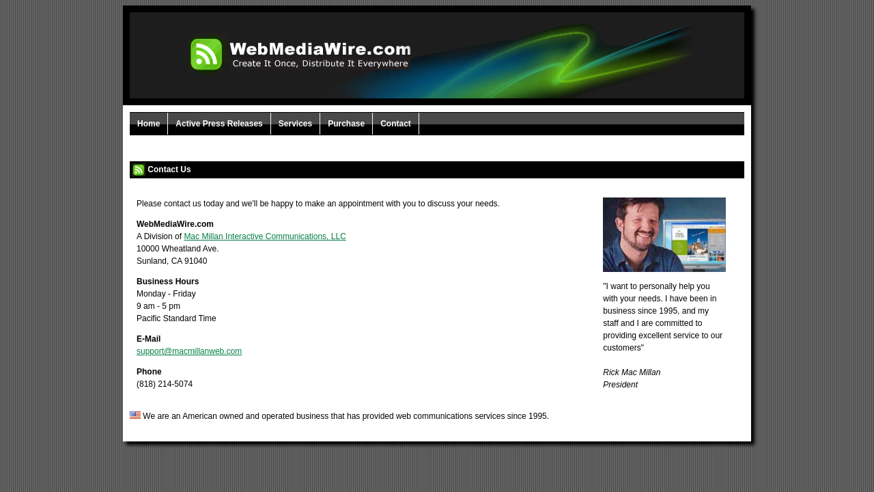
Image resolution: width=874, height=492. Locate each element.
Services (295, 123)
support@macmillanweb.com (189, 351)
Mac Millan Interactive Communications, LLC (265, 236)
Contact (395, 123)
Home (148, 123)
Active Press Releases (218, 123)
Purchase (346, 123)
